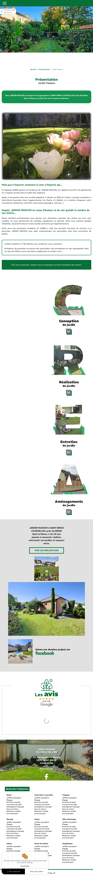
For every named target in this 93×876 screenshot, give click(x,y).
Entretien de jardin (13, 779)
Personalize (24, 866)
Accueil (33, 69)
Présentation (44, 69)
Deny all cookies (36, 871)
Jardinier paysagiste (14, 775)
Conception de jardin (14, 781)
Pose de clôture (12, 786)
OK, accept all (13, 871)
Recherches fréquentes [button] (17, 766)
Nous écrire (46, 746)
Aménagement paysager (15, 784)
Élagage (9, 777)
